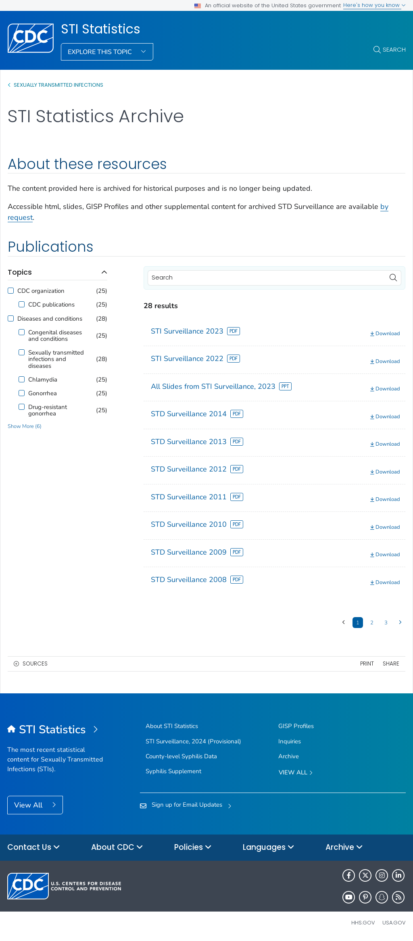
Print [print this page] (367, 664)
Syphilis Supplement (173, 771)
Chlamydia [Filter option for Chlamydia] (42, 379)
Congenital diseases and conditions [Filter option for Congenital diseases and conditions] (55, 335)
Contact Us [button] (33, 847)
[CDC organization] (11, 291)
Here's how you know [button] (374, 5)
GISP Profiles (296, 726)
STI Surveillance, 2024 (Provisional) (193, 741)
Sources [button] (35, 664)
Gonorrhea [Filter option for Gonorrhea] (42, 393)
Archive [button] (344, 847)
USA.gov (394, 922)
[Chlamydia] (22, 379)
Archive (288, 756)
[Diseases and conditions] (11, 318)
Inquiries (289, 741)
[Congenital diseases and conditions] (22, 332)
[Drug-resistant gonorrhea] (22, 407)
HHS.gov (363, 922)
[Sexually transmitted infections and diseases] (22, 352)
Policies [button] (193, 847)
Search (394, 49)
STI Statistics (100, 29)
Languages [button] (268, 847)
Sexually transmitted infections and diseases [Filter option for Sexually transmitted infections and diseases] (56, 359)
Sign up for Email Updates (187, 805)
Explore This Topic (100, 52)
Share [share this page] (391, 664)
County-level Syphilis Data (181, 756)
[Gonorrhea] (22, 393)
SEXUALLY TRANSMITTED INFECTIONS (58, 85)
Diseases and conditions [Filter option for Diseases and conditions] (49, 318)
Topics (20, 272)
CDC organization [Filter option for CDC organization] (41, 291)
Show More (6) (25, 426)
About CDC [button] (117, 847)
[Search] (275, 278)
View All (29, 805)
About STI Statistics (172, 726)
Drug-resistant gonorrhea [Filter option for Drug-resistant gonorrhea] (47, 410)
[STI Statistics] (57, 730)
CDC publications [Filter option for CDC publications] (51, 304)
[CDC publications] (22, 304)
